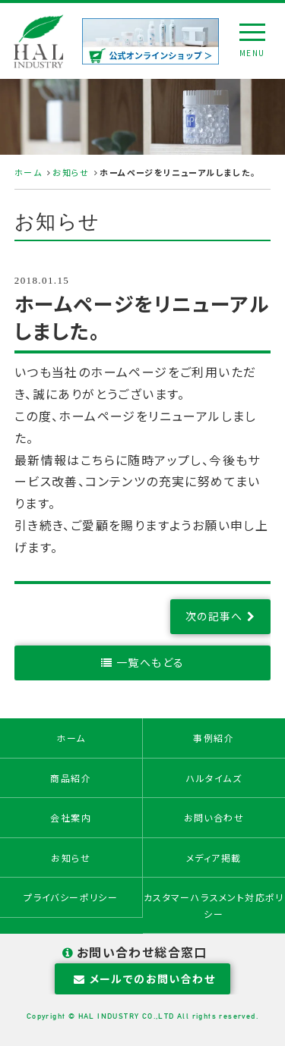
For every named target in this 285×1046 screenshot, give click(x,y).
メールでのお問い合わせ (142, 978)
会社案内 (70, 817)
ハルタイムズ (214, 777)
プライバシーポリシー (71, 897)
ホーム (28, 172)
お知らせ (70, 172)
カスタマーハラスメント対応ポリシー (214, 905)
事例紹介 (213, 737)
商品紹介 (70, 777)
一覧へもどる (150, 662)
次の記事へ (214, 616)
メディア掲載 (213, 857)
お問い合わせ (214, 817)
